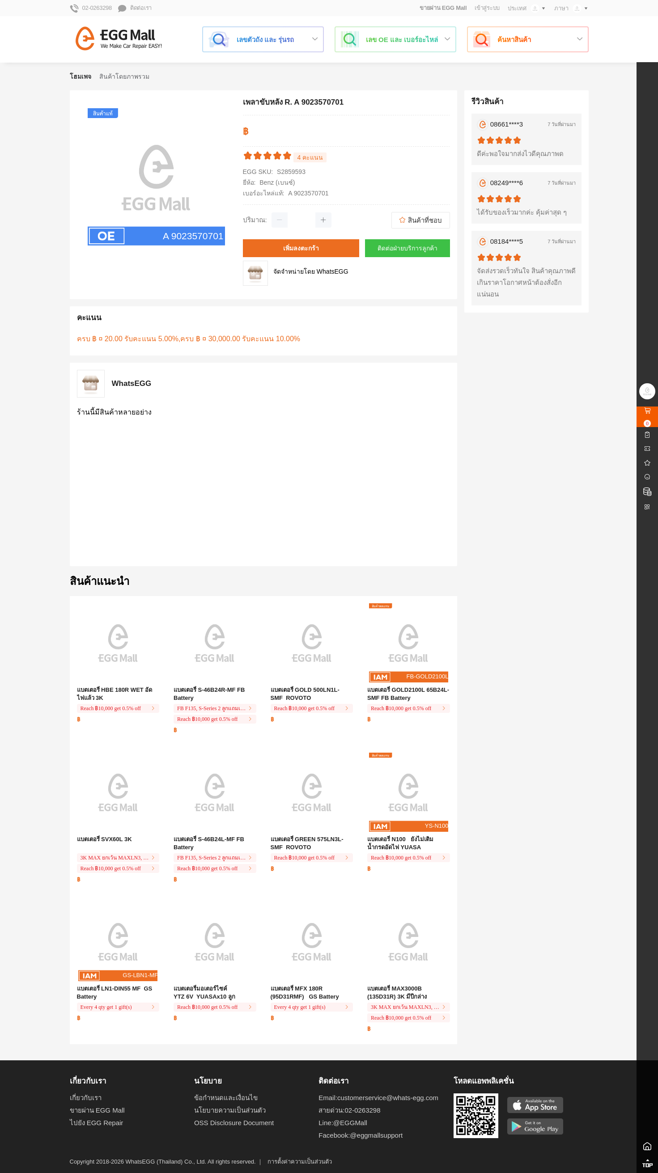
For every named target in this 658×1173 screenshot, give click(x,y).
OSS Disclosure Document (234, 1122)
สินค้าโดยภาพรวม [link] (124, 76)
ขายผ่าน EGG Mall (443, 7)
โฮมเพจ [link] (80, 76)
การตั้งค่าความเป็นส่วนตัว (299, 1161)
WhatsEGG (132, 383)
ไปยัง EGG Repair (96, 1122)
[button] (280, 220)
